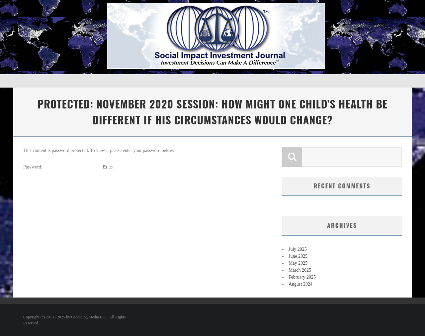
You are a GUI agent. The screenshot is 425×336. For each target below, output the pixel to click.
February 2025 (302, 277)
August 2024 (300, 284)
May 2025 (298, 263)
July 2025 (298, 249)
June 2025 (298, 256)
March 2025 (300, 270)
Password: (62, 167)
